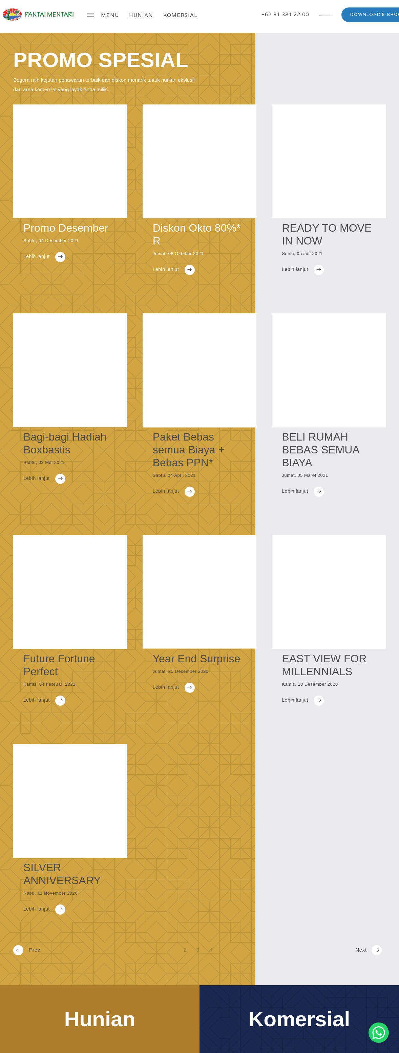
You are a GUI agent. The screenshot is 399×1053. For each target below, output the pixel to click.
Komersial (181, 15)
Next (368, 950)
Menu (103, 15)
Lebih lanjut (44, 257)
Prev (26, 950)
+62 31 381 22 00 (280, 15)
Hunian (142, 15)
